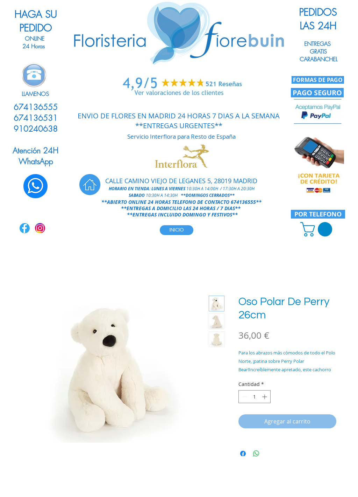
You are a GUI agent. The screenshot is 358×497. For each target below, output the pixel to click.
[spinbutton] (254, 397)
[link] (318, 229)
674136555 (243, 202)
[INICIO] (176, 230)
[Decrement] (243, 397)
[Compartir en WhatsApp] (256, 453)
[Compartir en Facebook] (243, 453)
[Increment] (265, 397)
